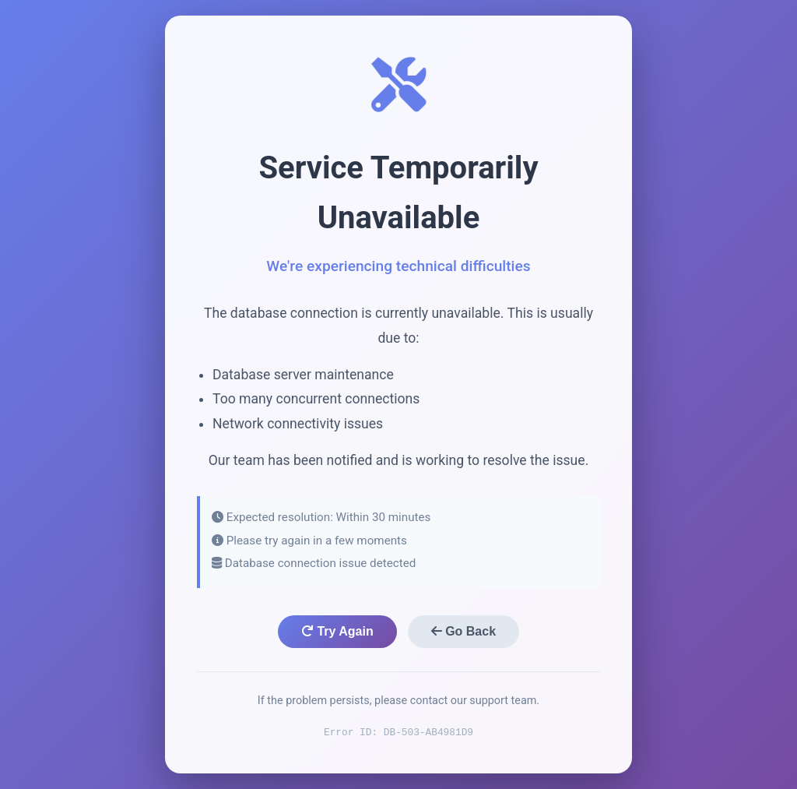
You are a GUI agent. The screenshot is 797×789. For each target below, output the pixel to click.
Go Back (463, 631)
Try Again (337, 631)
